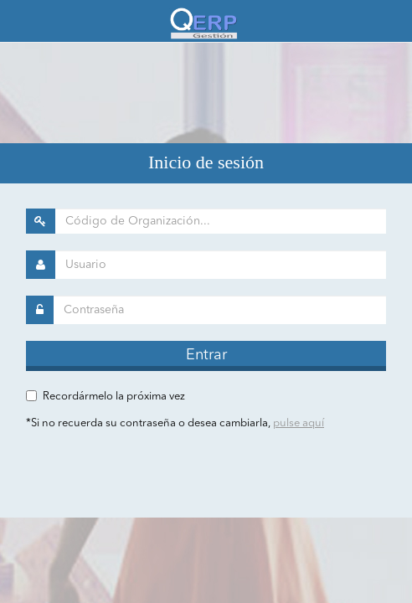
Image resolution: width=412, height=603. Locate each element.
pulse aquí (298, 423)
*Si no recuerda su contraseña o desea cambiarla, (175, 423)
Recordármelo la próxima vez (114, 396)
